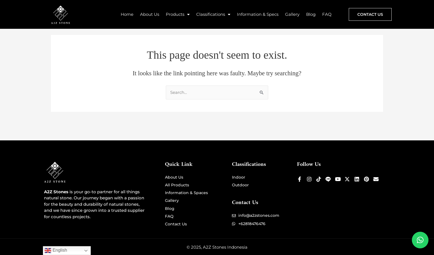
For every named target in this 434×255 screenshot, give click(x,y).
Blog (311, 14)
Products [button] (178, 14)
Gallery (292, 14)
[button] (420, 240)
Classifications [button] (213, 14)
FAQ (327, 14)
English (56, 250)
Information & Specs (257, 14)
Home (127, 14)
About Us (149, 14)
